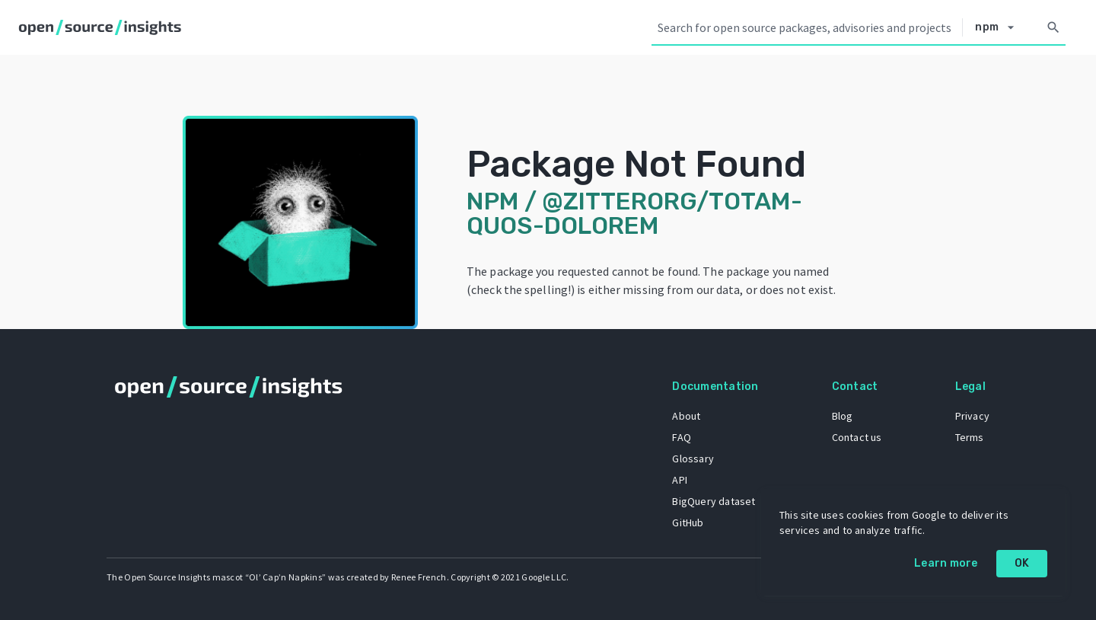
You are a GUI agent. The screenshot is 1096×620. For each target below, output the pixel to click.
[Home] (103, 27)
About (686, 416)
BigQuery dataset (713, 501)
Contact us (857, 437)
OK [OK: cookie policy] (1022, 563)
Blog (842, 416)
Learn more (946, 563)
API (679, 480)
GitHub (687, 522)
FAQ (681, 437)
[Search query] (807, 27)
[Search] (1053, 27)
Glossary (693, 458)
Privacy (972, 416)
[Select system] (998, 27)
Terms (969, 437)
